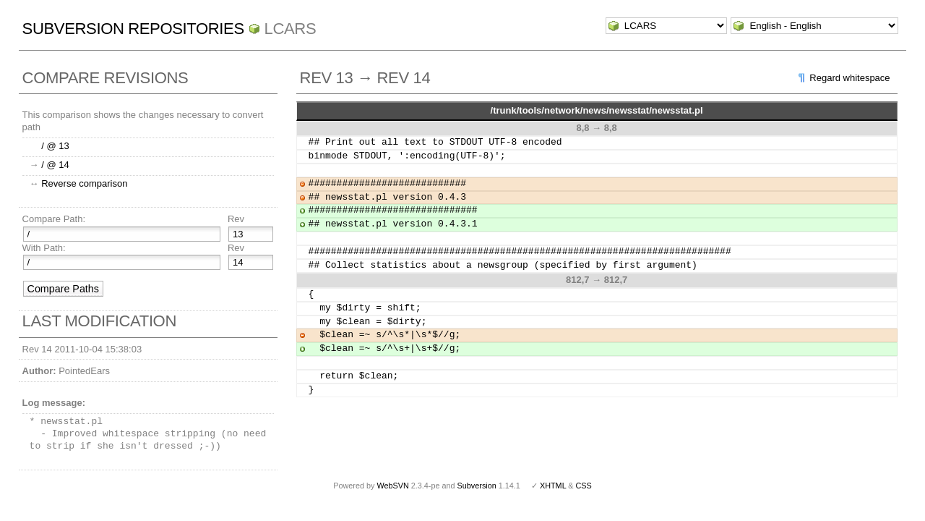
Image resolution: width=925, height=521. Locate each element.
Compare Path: (53, 218)
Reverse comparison (84, 183)
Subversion (476, 485)
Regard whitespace (849, 77)
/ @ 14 (55, 164)
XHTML (553, 485)
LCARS (290, 29)
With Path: (44, 247)
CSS (584, 485)
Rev (236, 218)
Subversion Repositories (133, 29)
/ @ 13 (55, 145)
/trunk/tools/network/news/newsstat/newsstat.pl (597, 110)
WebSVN (392, 485)
